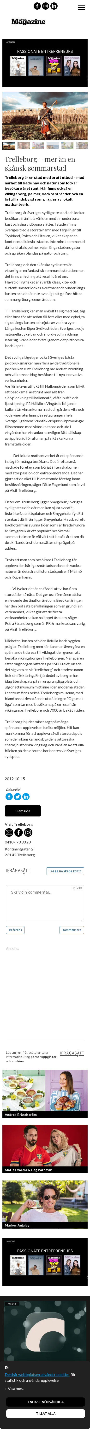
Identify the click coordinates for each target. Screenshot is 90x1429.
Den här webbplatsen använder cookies (37, 1374)
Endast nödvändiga (46, 1402)
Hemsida (22, 811)
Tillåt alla (45, 1414)
